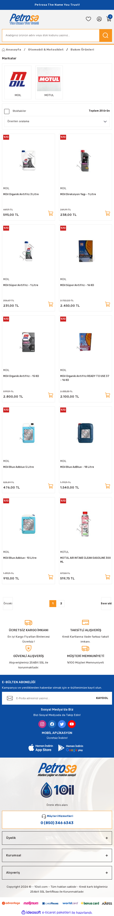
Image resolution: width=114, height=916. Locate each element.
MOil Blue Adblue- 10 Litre (20, 558)
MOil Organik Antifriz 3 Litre (21, 194)
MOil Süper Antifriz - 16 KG (77, 285)
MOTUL (64, 552)
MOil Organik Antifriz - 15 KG (21, 376)
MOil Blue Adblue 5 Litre (18, 467)
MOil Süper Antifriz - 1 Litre (20, 285)
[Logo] (24, 19)
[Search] (57, 35)
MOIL (6, 188)
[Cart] (109, 19)
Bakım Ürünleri (82, 49)
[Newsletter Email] (57, 698)
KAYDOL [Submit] (102, 698)
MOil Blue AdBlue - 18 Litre (77, 467)
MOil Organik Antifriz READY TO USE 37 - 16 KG (84, 377)
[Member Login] (99, 19)
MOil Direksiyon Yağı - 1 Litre (78, 194)
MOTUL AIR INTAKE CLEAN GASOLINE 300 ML (85, 559)
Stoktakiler (19, 111)
